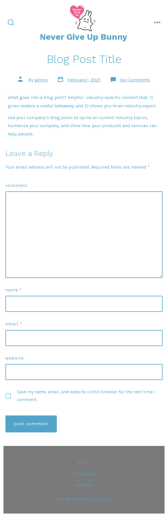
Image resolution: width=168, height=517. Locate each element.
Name (13, 290)
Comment (16, 185)
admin (41, 80)
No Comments (135, 80)
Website (14, 358)
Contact (84, 485)
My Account (84, 473)
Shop (84, 462)
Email (13, 324)
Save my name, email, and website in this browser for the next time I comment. (86, 395)
